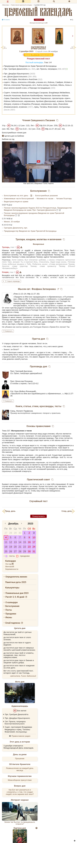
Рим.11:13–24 (20, 294)
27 (6, 532)
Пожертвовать (39, 19)
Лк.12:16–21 (68, 125)
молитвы (42, 239)
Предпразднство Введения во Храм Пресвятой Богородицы (30, 66)
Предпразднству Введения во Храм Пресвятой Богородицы (30, 231)
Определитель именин (16, 576)
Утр (3, 125)
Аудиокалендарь (19, 706)
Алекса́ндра (38, 93)
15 (24, 542)
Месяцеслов (34, 23)
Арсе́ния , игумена (50, 101)
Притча (36, 338)
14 (20, 542)
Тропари (20, 239)
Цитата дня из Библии (13, 136)
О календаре (11, 602)
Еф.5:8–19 (44, 125)
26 (10, 551)
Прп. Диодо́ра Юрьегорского (19, 74)
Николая (52, 95)
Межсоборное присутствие (20, 780)
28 (10, 532)
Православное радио (21, 736)
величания (55, 239)
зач (23, 125)
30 (20, 532)
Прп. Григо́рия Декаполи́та (19, 69)
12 (10, 542)
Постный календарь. (34, 62)
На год (9, 564)
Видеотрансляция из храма (16, 201)
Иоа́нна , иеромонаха (19, 101)
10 (33, 537)
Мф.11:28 (23, 299)
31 (33, 551)
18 (6, 546)
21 (20, 546)
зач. (51, 125)
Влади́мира (59, 93)
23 (29, 546)
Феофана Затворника (44, 289)
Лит (32, 125)
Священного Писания (43, 120)
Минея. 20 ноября (12, 222)
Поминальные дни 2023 (16, 593)
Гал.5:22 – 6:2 (25, 129)
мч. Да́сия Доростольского (20, 76)
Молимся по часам (45, 198)
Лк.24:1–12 (16, 125)
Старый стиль (41, 51)
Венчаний (9, 566)
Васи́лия (32, 95)
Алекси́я (19, 93)
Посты (8, 610)
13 (15, 542)
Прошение (19, 758)
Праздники (10, 613)
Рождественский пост (38, 58)
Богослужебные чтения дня (14, 133)
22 (24, 546)
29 (15, 532)
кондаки (30, 239)
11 (6, 542)
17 (33, 542)
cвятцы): (41, 23)
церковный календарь (38, 12)
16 (29, 542)
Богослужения (12, 606)
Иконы (8, 617)
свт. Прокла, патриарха (51, 69)
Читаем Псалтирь (64, 198)
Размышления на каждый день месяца (19, 769)
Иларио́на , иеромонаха (37, 104)
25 (6, 551)
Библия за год (8, 139)
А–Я (46, 23)
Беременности (11, 569)
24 (33, 546)
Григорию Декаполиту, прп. (16, 228)
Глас (46, 62)
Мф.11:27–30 (51, 129)
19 (10, 546)
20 (15, 546)
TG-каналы (6, 19)
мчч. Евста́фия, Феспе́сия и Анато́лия (23, 79)
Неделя (28, 55)
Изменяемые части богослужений (19, 198)
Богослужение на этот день (16, 195)
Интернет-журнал (19, 800)
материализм (29, 462)
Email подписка (14, 623)
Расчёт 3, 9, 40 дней (16, 597)
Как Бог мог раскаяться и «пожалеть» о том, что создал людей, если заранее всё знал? (20, 792)
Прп (12, 129)
